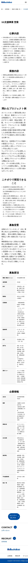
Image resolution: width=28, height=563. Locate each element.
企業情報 (9, 556)
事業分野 (17, 556)
